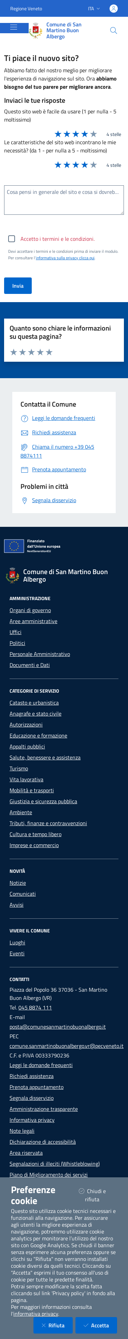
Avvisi (17, 905)
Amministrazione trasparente (44, 1109)
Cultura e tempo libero (35, 834)
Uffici (16, 632)
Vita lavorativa (26, 779)
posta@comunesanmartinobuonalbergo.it (58, 1026)
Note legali (22, 1131)
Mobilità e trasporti (32, 790)
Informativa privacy (32, 1120)
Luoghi (17, 942)
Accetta (100, 1325)
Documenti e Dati (30, 665)
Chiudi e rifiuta (98, 1195)
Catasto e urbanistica (34, 702)
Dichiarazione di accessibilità (43, 1142)
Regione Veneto (26, 8)
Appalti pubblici (27, 746)
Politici (17, 643)
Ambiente (21, 812)
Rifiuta (57, 1325)
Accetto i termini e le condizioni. (57, 239)
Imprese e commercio (34, 845)
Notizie (18, 883)
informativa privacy (35, 1314)
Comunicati (23, 894)
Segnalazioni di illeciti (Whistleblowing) (55, 1164)
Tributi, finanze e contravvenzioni (48, 823)
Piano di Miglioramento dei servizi (49, 1174)
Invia (18, 286)
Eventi (17, 953)
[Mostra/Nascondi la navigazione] (14, 27)
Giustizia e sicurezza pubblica (43, 801)
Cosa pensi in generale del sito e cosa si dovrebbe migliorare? (65, 192)
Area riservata (26, 1153)
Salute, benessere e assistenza (45, 757)
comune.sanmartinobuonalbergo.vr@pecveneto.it (67, 1046)
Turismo (19, 768)
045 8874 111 (35, 1007)
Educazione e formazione (38, 735)
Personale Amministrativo (40, 654)
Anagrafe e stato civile (35, 713)
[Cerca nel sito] (114, 30)
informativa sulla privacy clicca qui (65, 258)
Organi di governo (30, 610)
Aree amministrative (33, 621)
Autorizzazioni (26, 724)
